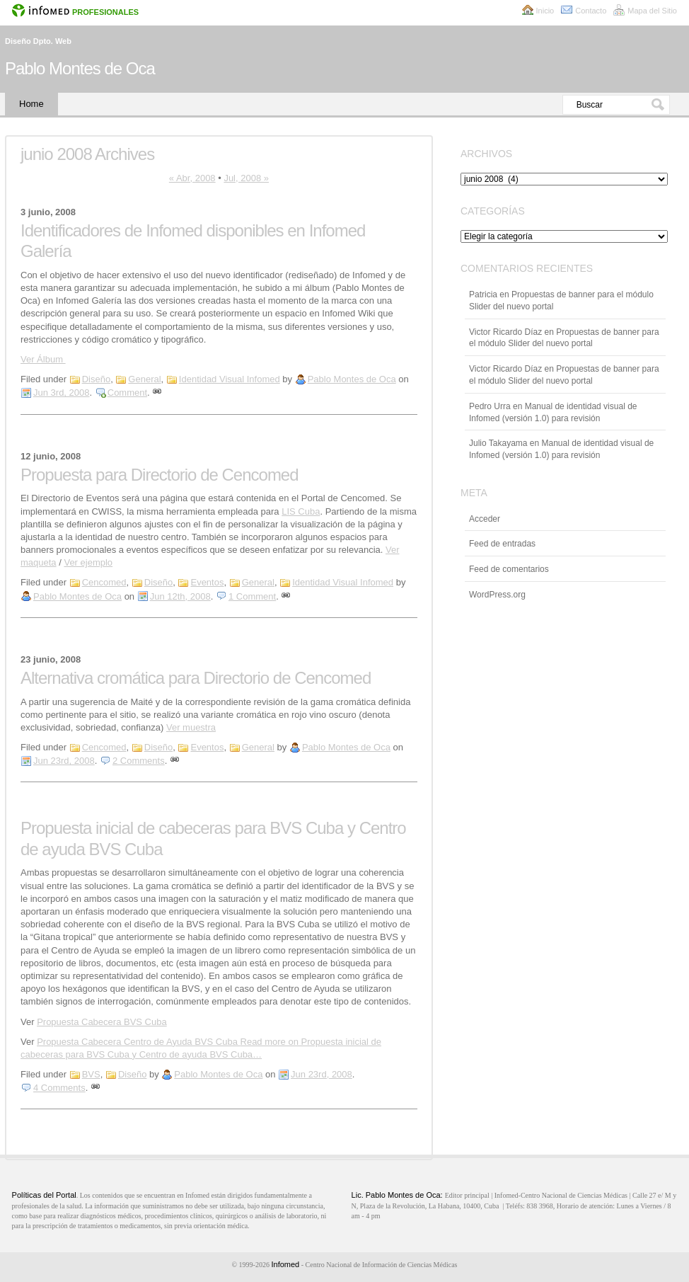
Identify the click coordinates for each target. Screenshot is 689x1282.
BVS (91, 1074)
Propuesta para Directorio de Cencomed (160, 474)
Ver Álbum (43, 359)
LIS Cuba (301, 511)
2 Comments (138, 760)
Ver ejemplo (88, 562)
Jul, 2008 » (246, 178)
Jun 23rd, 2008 (64, 760)
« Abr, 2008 (192, 178)
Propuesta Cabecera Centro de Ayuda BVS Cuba (138, 1041)
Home (31, 103)
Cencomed (104, 582)
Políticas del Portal (44, 1195)
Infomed (285, 1264)
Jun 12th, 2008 (180, 596)
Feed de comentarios (509, 569)
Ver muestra (191, 727)
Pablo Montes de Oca (80, 68)
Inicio (545, 10)
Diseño (96, 379)
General (144, 379)
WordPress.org (497, 595)
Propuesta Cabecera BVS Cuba (102, 1022)
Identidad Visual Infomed (229, 379)
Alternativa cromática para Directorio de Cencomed (196, 677)
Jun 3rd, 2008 (61, 392)
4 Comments (59, 1087)
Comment (127, 392)
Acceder (484, 519)
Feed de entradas (502, 544)
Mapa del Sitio (652, 10)
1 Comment (252, 596)
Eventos (207, 582)
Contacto (590, 10)
